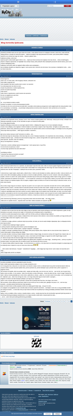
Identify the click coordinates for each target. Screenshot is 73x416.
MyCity (2, 39)
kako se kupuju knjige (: (37, 205)
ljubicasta (12, 39)
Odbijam (57, 414)
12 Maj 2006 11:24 (7, 76)
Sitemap (31, 390)
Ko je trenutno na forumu (9, 363)
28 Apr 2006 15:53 (7, 163)
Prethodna (47, 301)
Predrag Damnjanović (23, 409)
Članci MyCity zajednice (48, 390)
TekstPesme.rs (45, 396)
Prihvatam (48, 414)
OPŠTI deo (35, 35)
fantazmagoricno (37, 73)
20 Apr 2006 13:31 (7, 207)
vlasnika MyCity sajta (21, 408)
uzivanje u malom (37, 47)
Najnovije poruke (22, 390)
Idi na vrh (70, 50)
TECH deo (28, 35)
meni (18, 2)
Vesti (46, 394)
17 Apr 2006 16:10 (7, 259)
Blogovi (7, 39)
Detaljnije (19, 367)
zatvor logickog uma (37, 114)
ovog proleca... (37, 160)
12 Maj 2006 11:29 (7, 50)
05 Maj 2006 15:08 (7, 117)
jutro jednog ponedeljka (37, 257)
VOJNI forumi (43, 35)
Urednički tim (37, 390)
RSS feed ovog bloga (9, 356)
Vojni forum (50, 394)
